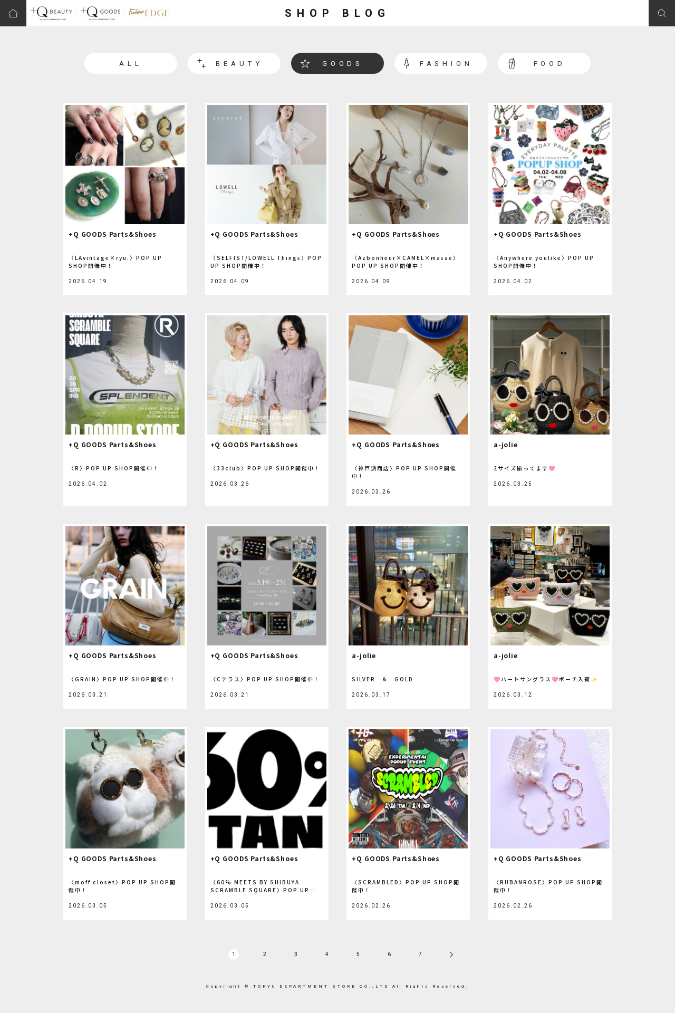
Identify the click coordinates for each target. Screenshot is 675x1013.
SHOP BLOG (337, 13)
